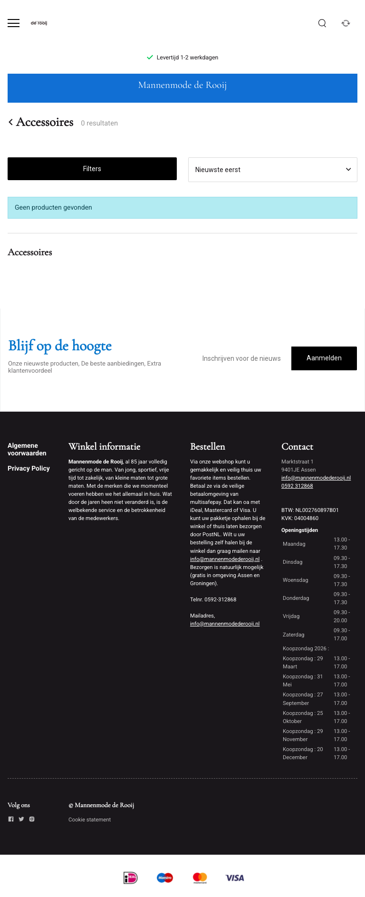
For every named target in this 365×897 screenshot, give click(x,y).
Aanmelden (324, 358)
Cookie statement (89, 819)
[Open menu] (13, 23)
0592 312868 (297, 485)
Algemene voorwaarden (27, 449)
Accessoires (40, 122)
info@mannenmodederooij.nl (224, 559)
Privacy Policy (29, 469)
